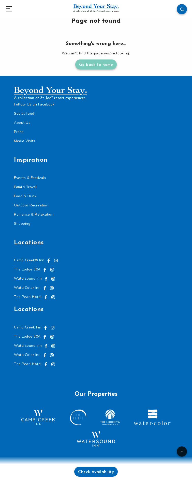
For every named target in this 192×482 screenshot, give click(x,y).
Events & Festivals (30, 177)
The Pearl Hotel (28, 296)
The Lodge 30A (27, 269)
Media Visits (24, 141)
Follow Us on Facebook (34, 104)
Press (19, 131)
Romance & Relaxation (33, 214)
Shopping (22, 223)
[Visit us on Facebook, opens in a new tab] (49, 260)
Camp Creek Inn (27, 327)
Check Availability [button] (96, 472)
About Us (22, 122)
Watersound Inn (28, 278)
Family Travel (25, 187)
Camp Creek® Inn (29, 260)
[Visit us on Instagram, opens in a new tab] (56, 260)
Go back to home (96, 65)
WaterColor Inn (27, 287)
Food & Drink (25, 196)
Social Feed (24, 113)
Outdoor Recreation (31, 205)
